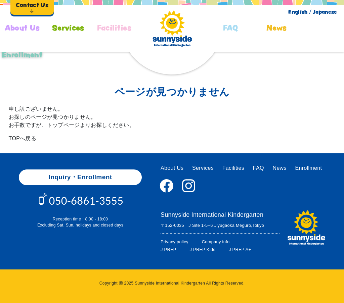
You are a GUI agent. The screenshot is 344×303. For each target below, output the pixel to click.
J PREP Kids (202, 249)
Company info (216, 241)
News (276, 27)
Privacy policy (174, 241)
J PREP (168, 249)
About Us (22, 27)
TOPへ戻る (23, 138)
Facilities (114, 27)
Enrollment (22, 54)
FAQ (230, 27)
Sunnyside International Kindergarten (212, 214)
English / (299, 11)
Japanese (325, 11)
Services (68, 27)
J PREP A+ (240, 249)
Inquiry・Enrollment (80, 177)
